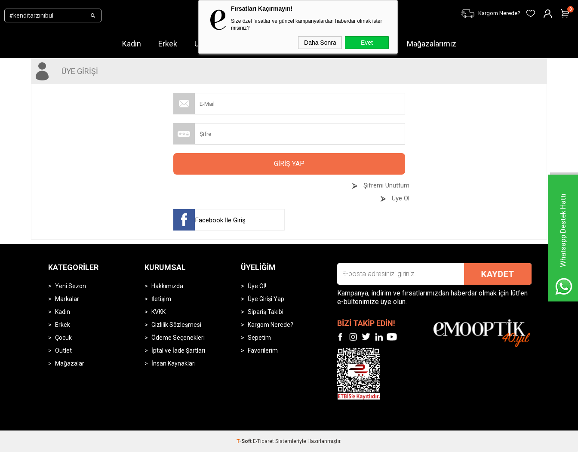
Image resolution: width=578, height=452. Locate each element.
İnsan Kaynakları (173, 363)
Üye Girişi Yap (266, 298)
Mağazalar (69, 363)
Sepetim (259, 337)
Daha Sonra (320, 42)
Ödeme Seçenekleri (178, 337)
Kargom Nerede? (270, 324)
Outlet (63, 350)
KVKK (158, 311)
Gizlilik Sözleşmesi (176, 324)
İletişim (161, 298)
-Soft (245, 441)
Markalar (67, 298)
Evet (367, 42)
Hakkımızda (167, 286)
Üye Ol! (257, 286)
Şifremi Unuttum (385, 185)
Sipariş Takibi (265, 311)
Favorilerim (263, 350)
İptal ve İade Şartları (178, 350)
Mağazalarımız (431, 43)
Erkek (167, 43)
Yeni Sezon (70, 286)
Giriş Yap (289, 164)
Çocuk (63, 337)
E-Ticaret (263, 441)
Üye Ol (399, 198)
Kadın (131, 43)
